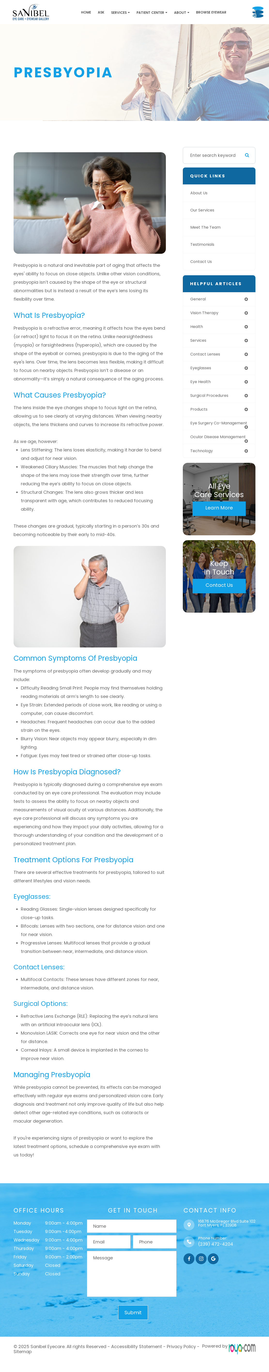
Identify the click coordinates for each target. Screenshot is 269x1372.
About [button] (159, 18)
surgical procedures (211, 410)
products (199, 424)
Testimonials (203, 257)
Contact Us (202, 274)
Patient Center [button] (129, 18)
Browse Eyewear (188, 18)
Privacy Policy (181, 1358)
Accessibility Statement (136, 1358)
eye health (201, 396)
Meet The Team (206, 239)
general (198, 311)
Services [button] (97, 18)
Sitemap (23, 1362)
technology (202, 475)
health (197, 339)
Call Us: (239, 5)
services (199, 353)
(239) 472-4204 (215, 1256)
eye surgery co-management (207, 440)
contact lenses (206, 367)
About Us (199, 205)
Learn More (219, 531)
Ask (78, 18)
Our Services (203, 222)
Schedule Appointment (241, 17)
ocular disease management (206, 458)
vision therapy (205, 325)
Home (63, 18)
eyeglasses (202, 382)
